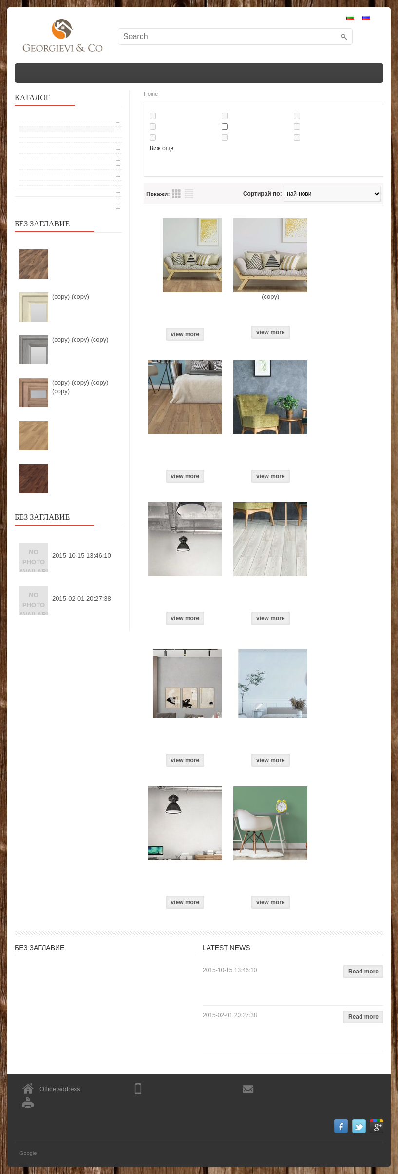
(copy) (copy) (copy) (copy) (80, 387)
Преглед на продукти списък (189, 193)
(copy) (270, 296)
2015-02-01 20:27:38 (81, 598)
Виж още (161, 148)
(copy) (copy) (70, 296)
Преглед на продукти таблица (176, 193)
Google (28, 1153)
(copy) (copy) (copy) (80, 339)
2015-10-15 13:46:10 (81, 555)
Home (151, 94)
